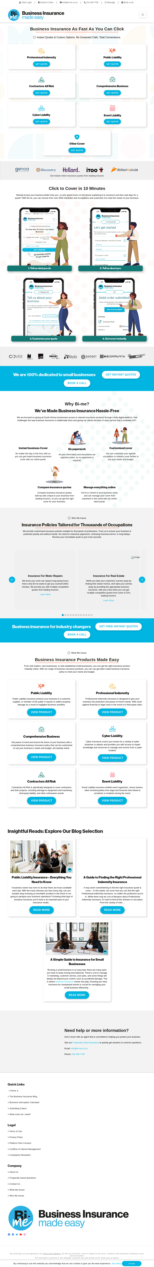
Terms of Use (15, 1131)
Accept (131, 1263)
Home (13, 1090)
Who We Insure (16, 1195)
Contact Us (14, 1184)
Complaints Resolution (19, 1155)
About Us (13, 1172)
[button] (142, 14)
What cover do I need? (19, 1114)
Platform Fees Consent (19, 1143)
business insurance (64, 981)
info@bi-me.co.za (79, 1048)
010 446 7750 (78, 1054)
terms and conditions (52, 1254)
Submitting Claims (17, 1108)
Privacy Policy (15, 1137)
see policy (116, 1263)
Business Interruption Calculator (23, 1102)
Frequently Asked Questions (86, 1042)
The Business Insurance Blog (22, 1096)
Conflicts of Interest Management (24, 1149)
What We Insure (16, 1190)
